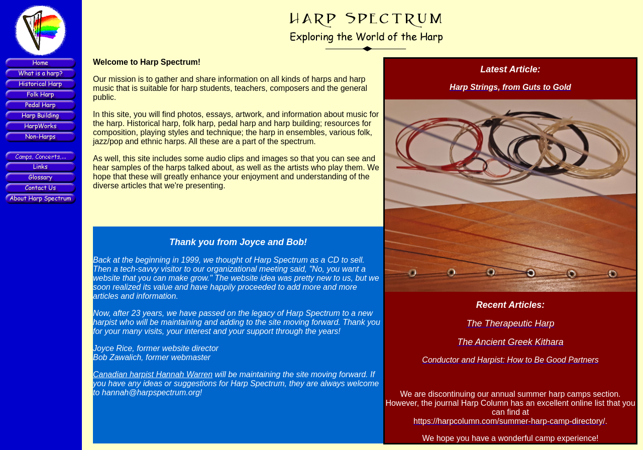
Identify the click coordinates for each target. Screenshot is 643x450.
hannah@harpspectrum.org (151, 392)
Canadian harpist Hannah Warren (152, 374)
